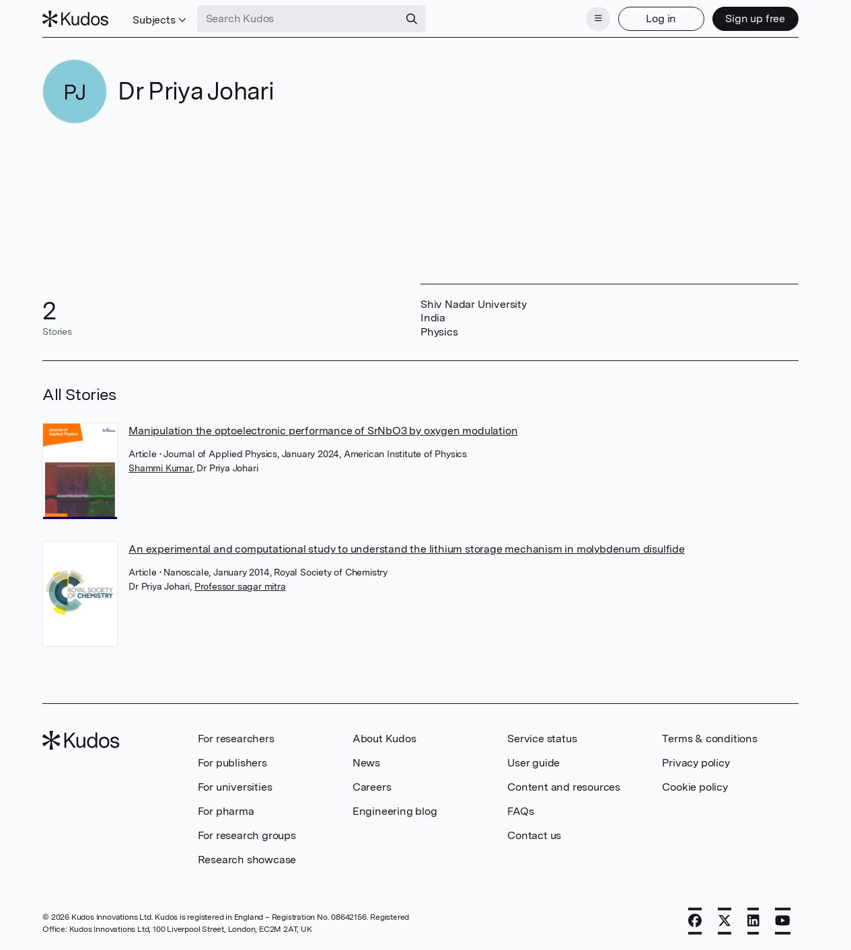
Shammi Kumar (160, 468)
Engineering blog (395, 811)
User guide (533, 762)
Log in (661, 18)
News (366, 762)
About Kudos (384, 738)
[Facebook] (695, 921)
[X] (724, 921)
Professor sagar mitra (240, 586)
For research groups (247, 835)
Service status (542, 738)
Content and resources (563, 787)
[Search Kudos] (298, 19)
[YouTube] (782, 921)
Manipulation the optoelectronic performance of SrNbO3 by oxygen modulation (322, 430)
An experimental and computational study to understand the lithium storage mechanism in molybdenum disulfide (406, 549)
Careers (372, 787)
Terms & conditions (709, 738)
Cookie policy (694, 787)
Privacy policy (695, 762)
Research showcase (247, 859)
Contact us (534, 835)
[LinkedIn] (753, 921)
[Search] (411, 19)
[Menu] (598, 19)
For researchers (236, 738)
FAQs (520, 811)
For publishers (232, 762)
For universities (235, 787)
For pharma (226, 811)
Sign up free (755, 18)
